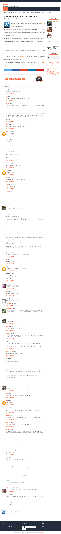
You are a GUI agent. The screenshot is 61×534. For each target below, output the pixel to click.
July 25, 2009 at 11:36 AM (10, 506)
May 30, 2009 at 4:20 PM (10, 454)
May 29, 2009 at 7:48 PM (10, 412)
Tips (23, 526)
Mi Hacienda (8, 422)
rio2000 (7, 457)
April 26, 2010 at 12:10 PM (10, 513)
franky (7, 291)
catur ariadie (8, 439)
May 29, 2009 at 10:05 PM (10, 419)
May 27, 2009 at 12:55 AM (10, 121)
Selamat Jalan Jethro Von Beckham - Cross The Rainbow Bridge (53, 68)
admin (6, 77)
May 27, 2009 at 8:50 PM (10, 288)
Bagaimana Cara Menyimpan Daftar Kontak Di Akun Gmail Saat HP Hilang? (53, 64)
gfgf (6, 266)
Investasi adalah (9, 368)
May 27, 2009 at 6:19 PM (10, 256)
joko (6, 259)
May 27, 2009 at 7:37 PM (10, 270)
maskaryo (7, 407)
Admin (7, 400)
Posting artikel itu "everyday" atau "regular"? (55, 47)
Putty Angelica (8, 163)
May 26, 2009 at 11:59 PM (10, 108)
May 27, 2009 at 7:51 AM (10, 128)
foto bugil (34, 526)
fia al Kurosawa (8, 429)
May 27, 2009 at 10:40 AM (10, 136)
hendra (7, 393)
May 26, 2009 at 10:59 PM (10, 93)
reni (6, 283)
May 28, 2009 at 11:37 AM (10, 348)
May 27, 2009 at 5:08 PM (10, 229)
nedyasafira (8, 494)
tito (6, 341)
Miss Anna (7, 103)
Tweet (7, 70)
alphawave (8, 415)
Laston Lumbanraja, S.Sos (10, 385)
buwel (7, 89)
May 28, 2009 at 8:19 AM (10, 323)
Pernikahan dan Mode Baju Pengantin (56, 34)
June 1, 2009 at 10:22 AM (10, 477)
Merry (7, 318)
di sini (10, 303)
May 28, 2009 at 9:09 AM (10, 330)
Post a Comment (7, 516)
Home (43, 526)
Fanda (7, 214)
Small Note (6, 4)
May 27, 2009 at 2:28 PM (10, 188)
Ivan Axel (7, 509)
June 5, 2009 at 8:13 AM (10, 491)
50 (14, 18)
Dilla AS (7, 298)
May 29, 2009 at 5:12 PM (10, 397)
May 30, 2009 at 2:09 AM (10, 426)
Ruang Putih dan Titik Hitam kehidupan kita (56, 40)
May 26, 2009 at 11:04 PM (10, 100)
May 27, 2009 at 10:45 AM (10, 145)
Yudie (7, 111)
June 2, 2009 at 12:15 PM (10, 484)
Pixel (7, 358)
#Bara (7, 177)
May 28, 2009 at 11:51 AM (10, 355)
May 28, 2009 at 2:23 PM (10, 365)
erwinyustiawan (8, 198)
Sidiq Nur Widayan (9, 308)
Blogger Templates (34, 532)
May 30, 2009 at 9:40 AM (10, 445)
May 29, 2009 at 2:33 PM (10, 390)
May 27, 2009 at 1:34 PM (10, 181)
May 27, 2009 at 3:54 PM (10, 211)
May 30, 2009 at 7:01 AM (10, 436)
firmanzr (7, 184)
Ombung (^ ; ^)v (8, 333)
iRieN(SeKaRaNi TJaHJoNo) (11, 487)
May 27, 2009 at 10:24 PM (10, 305)
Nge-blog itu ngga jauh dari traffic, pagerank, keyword (56, 22)
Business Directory (9, 148)
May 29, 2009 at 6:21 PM (10, 404)
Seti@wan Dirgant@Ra (10, 351)
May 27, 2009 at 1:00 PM (10, 167)
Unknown (7, 170)
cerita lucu (29, 526)
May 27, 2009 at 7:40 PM (10, 280)
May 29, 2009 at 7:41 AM (10, 382)
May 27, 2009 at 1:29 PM (10, 174)
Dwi (6, 480)
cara (26, 526)
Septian (7, 124)
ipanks (7, 96)
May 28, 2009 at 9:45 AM (10, 338)
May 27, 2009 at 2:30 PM (10, 195)
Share (16, 70)
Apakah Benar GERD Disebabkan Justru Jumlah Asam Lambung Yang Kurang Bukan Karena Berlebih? (53, 73)
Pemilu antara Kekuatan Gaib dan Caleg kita (56, 28)
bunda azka (8, 139)
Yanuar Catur (8, 131)
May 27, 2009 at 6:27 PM (10, 263)
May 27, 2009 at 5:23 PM (10, 249)
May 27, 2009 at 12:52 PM (10, 160)
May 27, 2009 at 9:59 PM (10, 295)
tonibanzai (8, 326)
